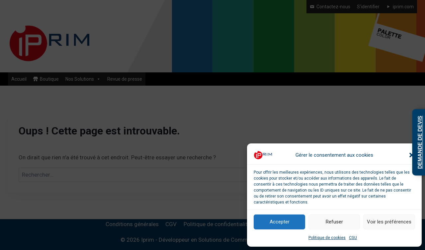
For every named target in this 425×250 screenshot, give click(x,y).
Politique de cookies (327, 237)
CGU (353, 237)
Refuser (334, 222)
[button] (411, 155)
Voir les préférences (389, 222)
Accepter (280, 222)
